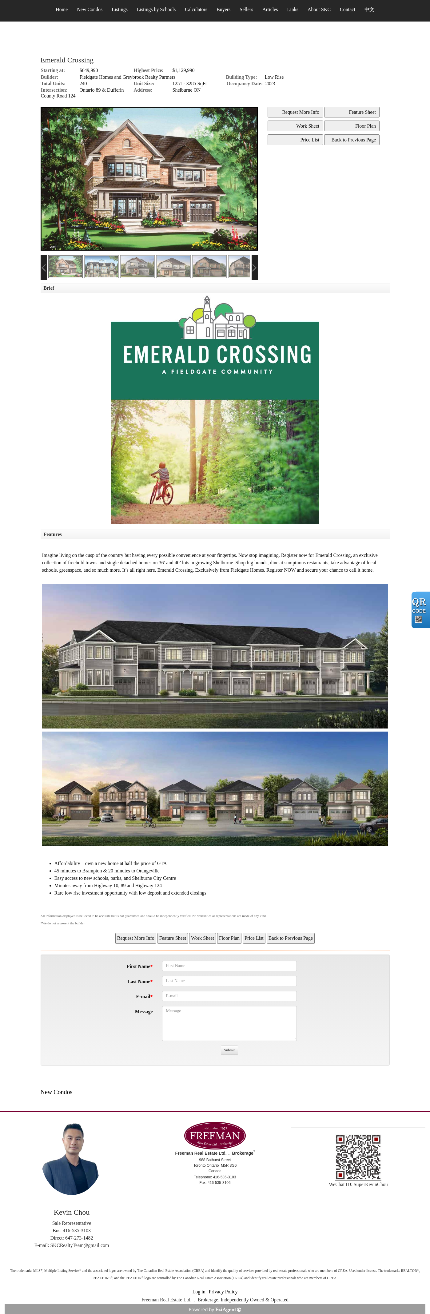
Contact (347, 9)
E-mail (143, 996)
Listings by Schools (156, 9)
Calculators (196, 9)
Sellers (246, 9)
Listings (120, 9)
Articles (270, 9)
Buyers (223, 9)
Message (144, 1011)
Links (292, 9)
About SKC (319, 9)
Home (62, 9)
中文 (369, 9)
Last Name (138, 981)
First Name (138, 966)
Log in (198, 1291)
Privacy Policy (223, 1291)
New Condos (89, 9)
